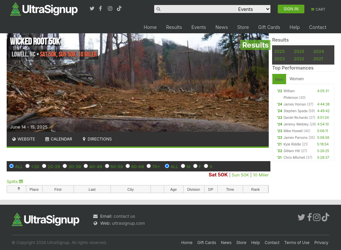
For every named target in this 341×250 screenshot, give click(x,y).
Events (198, 27)
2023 (279, 58)
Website (23, 138)
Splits (15, 181)
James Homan (294, 104)
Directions (96, 138)
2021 (318, 58)
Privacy (321, 242)
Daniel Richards (295, 118)
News (221, 27)
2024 (318, 51)
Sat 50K (218, 174)
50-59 (117, 166)
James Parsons (295, 137)
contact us (124, 216)
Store (243, 27)
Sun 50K (240, 174)
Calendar (58, 138)
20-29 (54, 166)
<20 (35, 166)
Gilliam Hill (291, 151)
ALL (19, 166)
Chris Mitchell (294, 157)
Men (279, 79)
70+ (156, 166)
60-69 (137, 166)
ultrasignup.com (128, 223)
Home (150, 27)
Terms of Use (297, 242)
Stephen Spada (295, 111)
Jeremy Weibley (295, 124)
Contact (317, 27)
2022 (299, 58)
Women (296, 78)
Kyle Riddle (292, 144)
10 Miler (261, 174)
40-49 (95, 166)
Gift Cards (269, 27)
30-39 (74, 166)
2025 (279, 51)
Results (174, 27)
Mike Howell (292, 131)
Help (294, 27)
